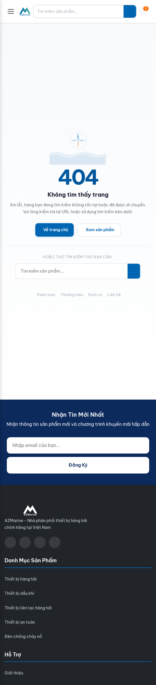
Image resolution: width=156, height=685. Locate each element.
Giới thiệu (14, 673)
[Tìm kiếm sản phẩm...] (79, 11)
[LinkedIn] (54, 542)
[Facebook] (10, 542)
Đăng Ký (78, 465)
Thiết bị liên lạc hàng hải (28, 608)
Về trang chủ (55, 229)
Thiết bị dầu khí (19, 593)
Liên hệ (114, 294)
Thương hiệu (72, 294)
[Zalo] (40, 542)
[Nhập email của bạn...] (78, 445)
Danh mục (46, 294)
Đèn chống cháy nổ (23, 636)
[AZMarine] (25, 11)
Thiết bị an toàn (20, 622)
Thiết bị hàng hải (21, 579)
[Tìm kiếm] (130, 11)
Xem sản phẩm (100, 229)
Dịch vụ (95, 294)
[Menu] (11, 11)
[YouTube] (25, 542)
